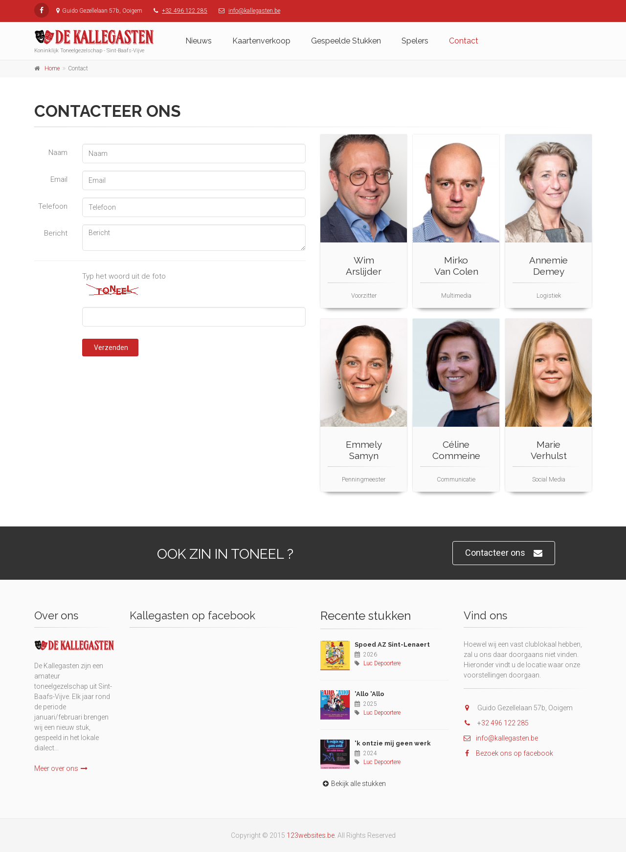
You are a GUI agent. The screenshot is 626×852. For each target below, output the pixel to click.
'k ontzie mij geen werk (393, 743)
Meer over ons (61, 768)
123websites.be (311, 835)
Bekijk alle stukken (353, 783)
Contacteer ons (503, 553)
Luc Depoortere (382, 663)
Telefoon (52, 206)
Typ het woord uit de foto (124, 276)
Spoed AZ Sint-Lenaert (392, 644)
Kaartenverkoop (261, 40)
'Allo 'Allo (369, 694)
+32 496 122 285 (184, 10)
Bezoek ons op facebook (508, 753)
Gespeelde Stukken (346, 40)
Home (52, 68)
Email (58, 179)
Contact (463, 40)
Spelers (415, 40)
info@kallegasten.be (254, 10)
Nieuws (198, 40)
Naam (57, 152)
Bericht (55, 233)
